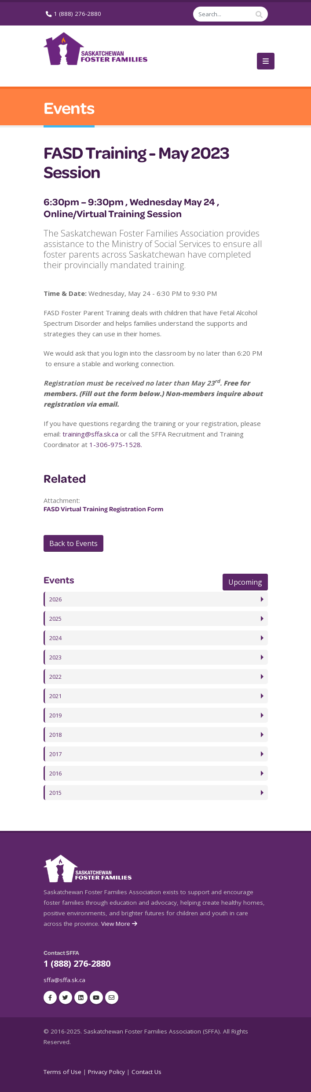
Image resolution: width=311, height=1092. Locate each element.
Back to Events (73, 543)
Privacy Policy (106, 1072)
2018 (56, 735)
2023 (56, 657)
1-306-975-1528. (115, 444)
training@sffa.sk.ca (90, 434)
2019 (56, 715)
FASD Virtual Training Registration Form (103, 508)
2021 (56, 696)
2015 (56, 793)
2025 (56, 618)
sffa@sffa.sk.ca (64, 980)
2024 (56, 638)
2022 (56, 677)
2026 (56, 599)
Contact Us (146, 1072)
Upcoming (245, 582)
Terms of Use (62, 1072)
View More (120, 924)
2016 (56, 773)
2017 (56, 754)
